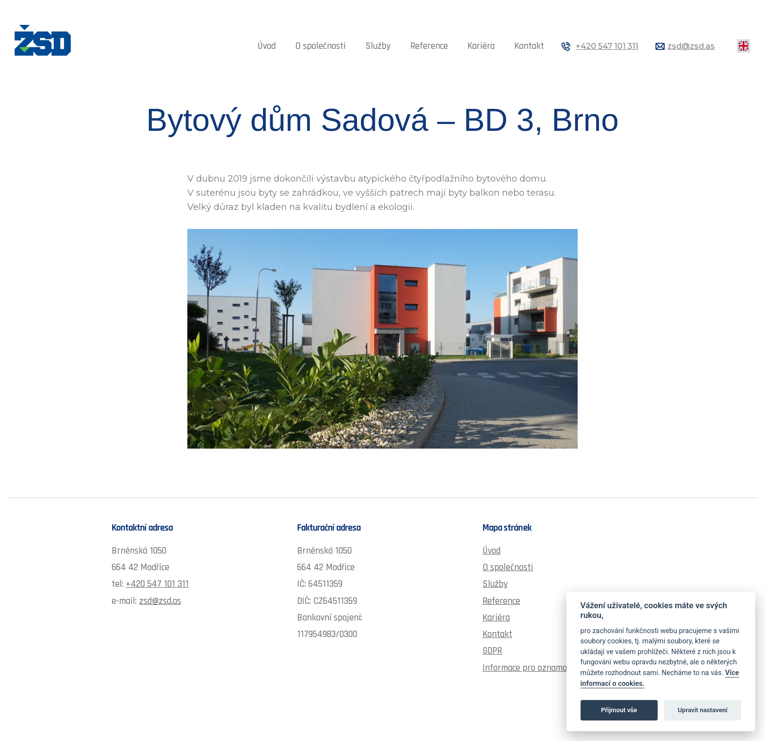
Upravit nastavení (702, 710)
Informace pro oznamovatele (536, 668)
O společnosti (320, 46)
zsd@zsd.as (691, 46)
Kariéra (481, 46)
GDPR (492, 651)
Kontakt (529, 46)
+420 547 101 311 (607, 46)
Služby (378, 46)
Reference (429, 46)
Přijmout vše (619, 710)
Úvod (267, 46)
